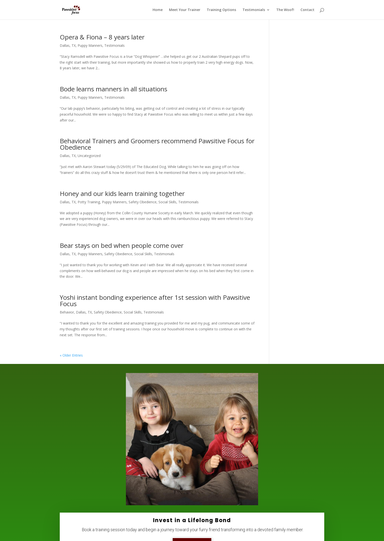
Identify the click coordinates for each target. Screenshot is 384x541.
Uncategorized (89, 155)
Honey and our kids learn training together (122, 193)
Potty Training (89, 202)
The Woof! (285, 10)
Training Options (221, 10)
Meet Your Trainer (184, 10)
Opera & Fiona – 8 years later (102, 37)
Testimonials (253, 10)
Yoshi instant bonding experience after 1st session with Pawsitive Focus (155, 300)
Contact (307, 10)
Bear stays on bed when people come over (121, 245)
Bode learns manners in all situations (113, 88)
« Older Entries (71, 355)
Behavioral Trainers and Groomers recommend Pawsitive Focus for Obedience (157, 144)
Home (158, 10)
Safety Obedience (142, 202)
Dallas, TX (68, 45)
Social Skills (167, 202)
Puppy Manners (90, 45)
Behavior (67, 312)
